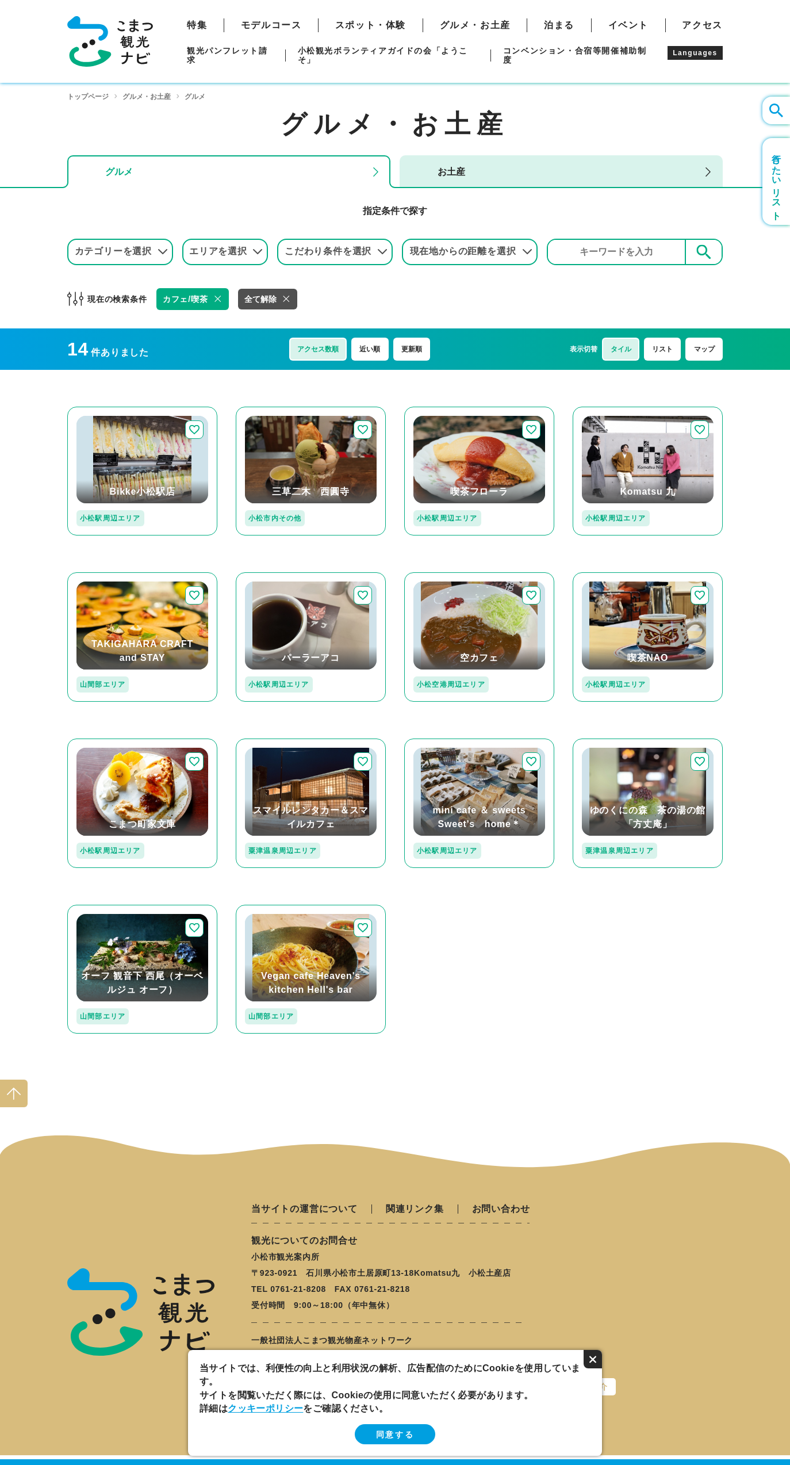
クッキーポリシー (265, 1408)
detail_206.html (606, 743)
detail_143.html (269, 910)
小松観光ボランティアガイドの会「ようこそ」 (383, 55)
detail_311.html (269, 743)
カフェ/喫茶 (185, 299)
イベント (628, 25)
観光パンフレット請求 (227, 55)
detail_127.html (101, 577)
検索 (704, 252)
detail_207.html (101, 910)
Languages (695, 53)
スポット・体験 (370, 25)
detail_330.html (101, 411)
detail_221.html (438, 411)
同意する (395, 1434)
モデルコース (271, 25)
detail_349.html (606, 411)
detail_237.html (438, 577)
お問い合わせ (501, 1209)
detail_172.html (269, 411)
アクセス (702, 25)
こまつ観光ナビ (110, 41)
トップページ (88, 97)
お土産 (451, 172)
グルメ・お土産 (475, 25)
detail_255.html (438, 743)
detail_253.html (606, 577)
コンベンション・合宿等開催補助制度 (575, 55)
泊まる (559, 25)
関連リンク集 (415, 1209)
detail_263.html (269, 577)
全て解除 (260, 299)
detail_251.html (101, 743)
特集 (197, 25)
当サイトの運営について (304, 1209)
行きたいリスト (776, 181)
